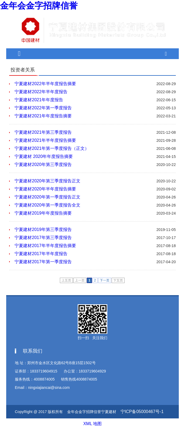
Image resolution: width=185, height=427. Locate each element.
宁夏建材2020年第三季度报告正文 (47, 179)
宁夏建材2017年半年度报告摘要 (45, 244)
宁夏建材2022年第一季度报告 (43, 106)
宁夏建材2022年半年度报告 (41, 90)
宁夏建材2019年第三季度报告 (43, 228)
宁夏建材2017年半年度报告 (41, 252)
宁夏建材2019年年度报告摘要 (43, 211)
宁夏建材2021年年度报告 (39, 98)
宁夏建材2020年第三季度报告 (43, 163)
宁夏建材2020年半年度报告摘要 (45, 187)
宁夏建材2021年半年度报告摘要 (45, 138)
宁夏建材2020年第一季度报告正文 (47, 195)
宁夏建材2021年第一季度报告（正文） (52, 146)
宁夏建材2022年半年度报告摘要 (45, 82)
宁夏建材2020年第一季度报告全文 (47, 203)
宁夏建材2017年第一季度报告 (43, 260)
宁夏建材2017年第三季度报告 (43, 236)
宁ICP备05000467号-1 (142, 410)
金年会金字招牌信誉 (34, 5)
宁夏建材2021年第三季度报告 (43, 130)
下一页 (104, 279)
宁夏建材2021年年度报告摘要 (43, 114)
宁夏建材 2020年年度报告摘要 (44, 155)
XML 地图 (92, 421)
